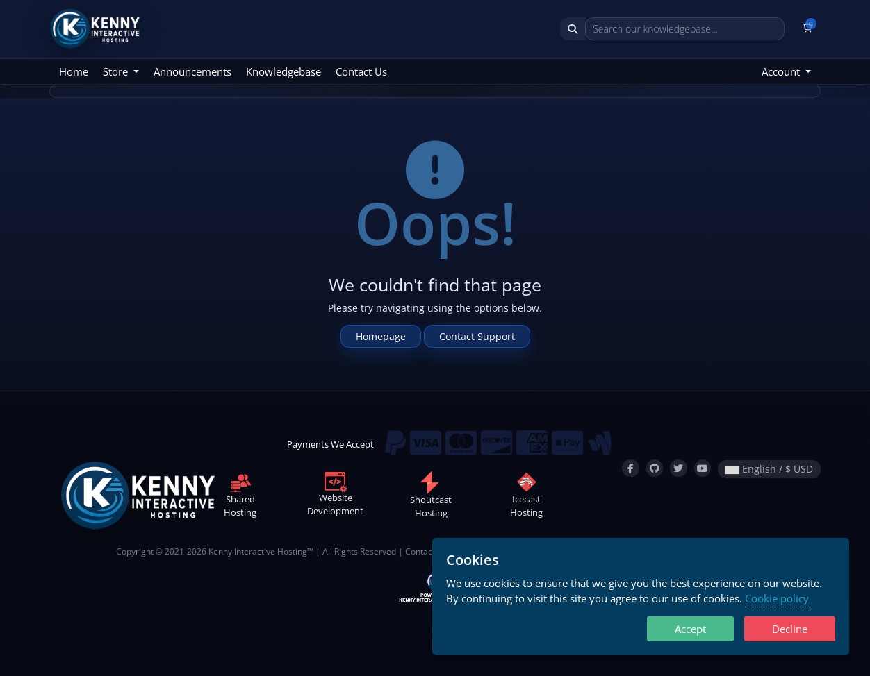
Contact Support (477, 336)
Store (117, 71)
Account (782, 71)
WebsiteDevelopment (335, 496)
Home (73, 71)
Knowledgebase (283, 71)
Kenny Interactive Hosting (257, 551)
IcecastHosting (526, 496)
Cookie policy (777, 598)
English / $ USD (769, 468)
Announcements (192, 71)
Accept (690, 629)
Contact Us (361, 71)
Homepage (381, 336)
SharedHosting (240, 496)
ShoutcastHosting (431, 497)
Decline (789, 629)
